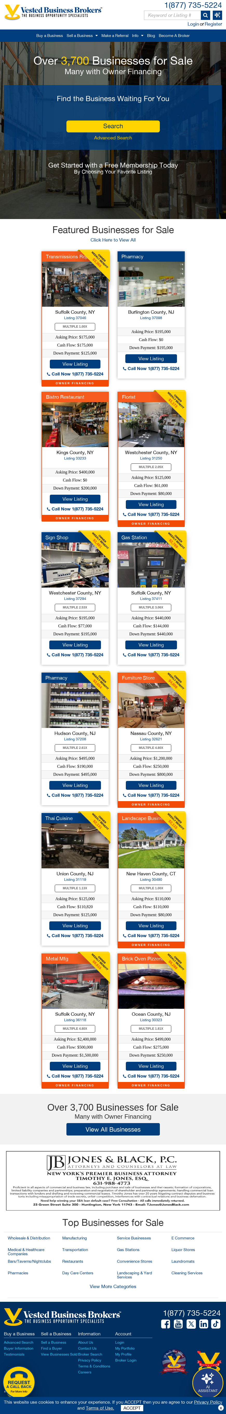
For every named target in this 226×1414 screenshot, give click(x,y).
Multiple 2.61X (75, 748)
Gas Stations (128, 1249)
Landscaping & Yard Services (134, 1275)
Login (193, 24)
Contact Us (87, 1348)
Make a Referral (114, 35)
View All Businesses (113, 1129)
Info (135, 35)
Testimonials (14, 1354)
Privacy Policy (89, 1360)
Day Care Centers (77, 1273)
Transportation (75, 1249)
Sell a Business (80, 35)
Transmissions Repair (69, 256)
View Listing (75, 364)
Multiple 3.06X (151, 607)
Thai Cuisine (59, 818)
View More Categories (113, 1286)
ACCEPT (132, 1408)
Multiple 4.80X (151, 748)
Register (213, 24)
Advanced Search (113, 137)
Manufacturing (74, 1238)
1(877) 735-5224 (193, 5)
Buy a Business (49, 35)
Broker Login (125, 1360)
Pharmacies (18, 1273)
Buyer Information (18, 1348)
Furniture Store (138, 678)
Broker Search (90, 1354)
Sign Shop (56, 537)
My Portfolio (125, 1348)
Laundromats (183, 1261)
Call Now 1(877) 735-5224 (75, 374)
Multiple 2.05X (151, 467)
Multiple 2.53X (75, 607)
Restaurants (72, 1261)
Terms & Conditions (94, 1366)
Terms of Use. (100, 1408)
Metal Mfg (57, 958)
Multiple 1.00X (75, 326)
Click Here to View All (113, 240)
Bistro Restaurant (65, 397)
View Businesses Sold (59, 1354)
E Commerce (183, 1238)
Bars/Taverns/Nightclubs (29, 1261)
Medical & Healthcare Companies (26, 1251)
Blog (151, 35)
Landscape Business (145, 818)
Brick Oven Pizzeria (143, 958)
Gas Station (134, 537)
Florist (128, 397)
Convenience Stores (134, 1261)
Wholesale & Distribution (29, 1238)
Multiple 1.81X (151, 1029)
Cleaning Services (187, 1273)
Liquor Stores (183, 1249)
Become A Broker (174, 35)
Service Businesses (134, 1238)
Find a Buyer (51, 1348)
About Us (85, 1342)
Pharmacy (132, 256)
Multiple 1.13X (75, 888)
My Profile (123, 1354)
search (113, 126)
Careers (84, 1372)
